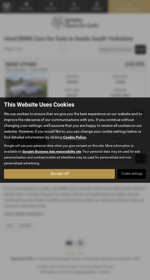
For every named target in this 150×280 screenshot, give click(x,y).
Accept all (59, 173)
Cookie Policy (74, 137)
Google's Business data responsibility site (51, 151)
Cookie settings (132, 173)
